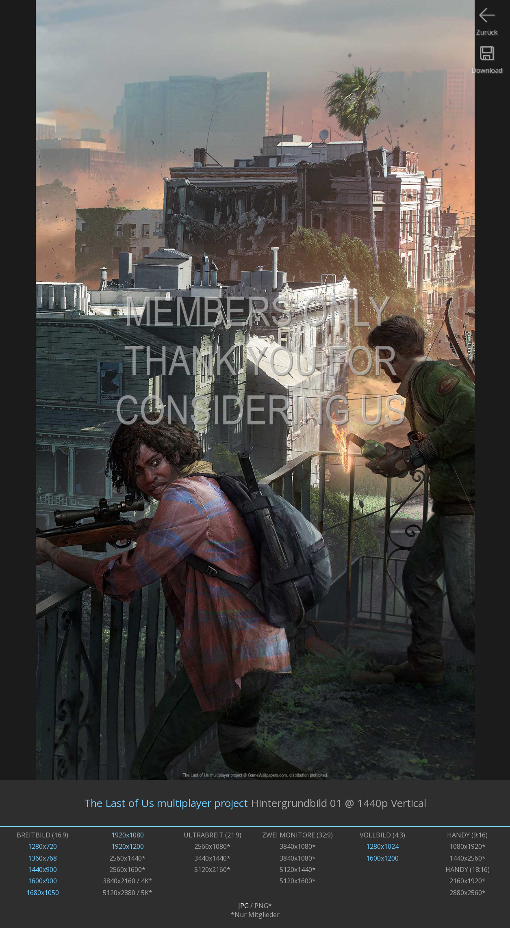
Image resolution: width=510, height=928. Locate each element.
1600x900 (42, 880)
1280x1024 (382, 846)
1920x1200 (127, 846)
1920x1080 (127, 835)
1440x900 (42, 869)
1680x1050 (42, 892)
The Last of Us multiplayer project (166, 803)
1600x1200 (382, 858)
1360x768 (42, 858)
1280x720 (42, 846)
